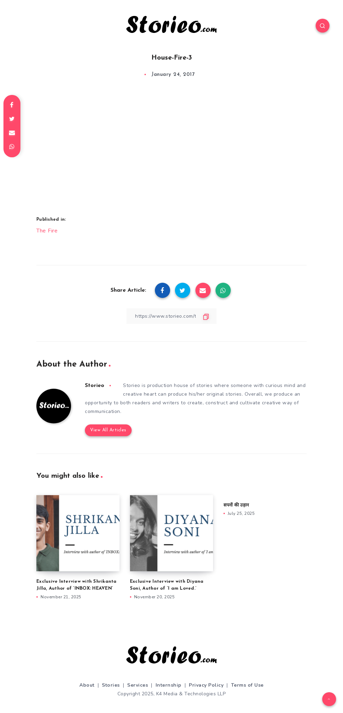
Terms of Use (247, 675)
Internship (169, 675)
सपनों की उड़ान (236, 496)
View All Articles (108, 421)
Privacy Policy (206, 675)
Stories (111, 675)
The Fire (47, 230)
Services (137, 675)
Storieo (94, 385)
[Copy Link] (171, 315)
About (87, 675)
